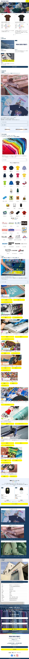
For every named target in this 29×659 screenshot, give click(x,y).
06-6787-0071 (19, 643)
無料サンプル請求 (14, 623)
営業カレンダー (14, 652)
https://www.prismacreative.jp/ (13, 598)
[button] (27, 24)
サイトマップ (18, 652)
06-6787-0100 (15, 614)
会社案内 (10, 652)
